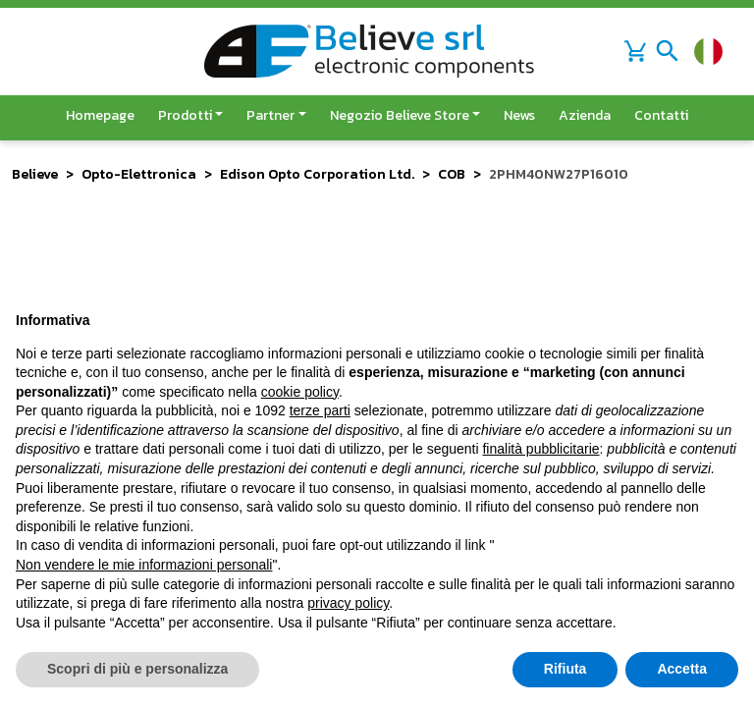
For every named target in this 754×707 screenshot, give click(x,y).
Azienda (585, 115)
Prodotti (185, 115)
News (519, 115)
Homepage (100, 115)
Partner (270, 115)
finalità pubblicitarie (540, 449)
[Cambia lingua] (708, 51)
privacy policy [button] (348, 603)
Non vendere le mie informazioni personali (144, 564)
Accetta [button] (682, 669)
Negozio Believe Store (399, 115)
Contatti (661, 115)
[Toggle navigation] (667, 51)
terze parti (320, 410)
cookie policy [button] (300, 392)
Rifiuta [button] (565, 669)
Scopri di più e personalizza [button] (137, 669)
